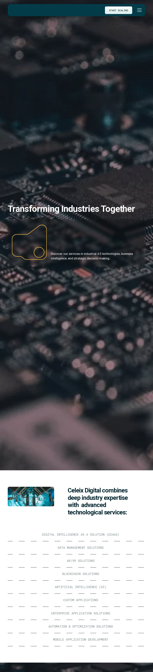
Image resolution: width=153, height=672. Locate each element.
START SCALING (118, 10)
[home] (14, 10)
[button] (139, 10)
